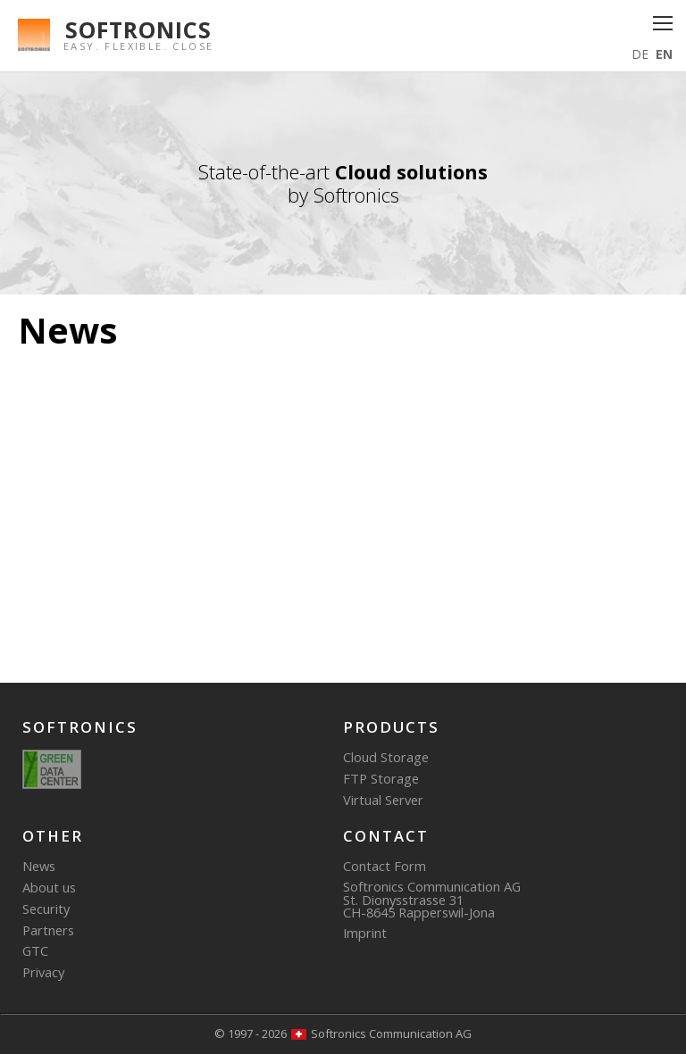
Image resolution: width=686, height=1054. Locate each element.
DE (640, 54)
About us (49, 887)
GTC (35, 950)
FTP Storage (381, 778)
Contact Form (384, 866)
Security (46, 908)
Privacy (43, 972)
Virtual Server (383, 800)
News (38, 866)
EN (664, 54)
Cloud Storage (386, 757)
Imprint (365, 933)
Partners (48, 930)
